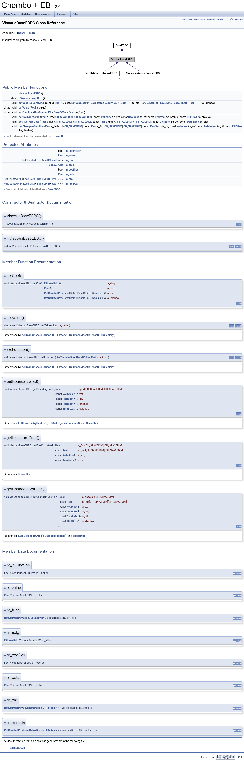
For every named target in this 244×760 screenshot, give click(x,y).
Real (57, 102)
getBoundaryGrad (29, 116)
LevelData (97, 102)
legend (122, 79)
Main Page (10, 14)
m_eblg (69, 164)
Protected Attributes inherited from (31, 189)
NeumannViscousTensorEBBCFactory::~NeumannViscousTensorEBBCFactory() (69, 335)
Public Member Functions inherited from (34, 136)
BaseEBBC (60, 136)
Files (77, 15)
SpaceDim (92, 423)
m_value (70, 155)
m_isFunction (73, 150)
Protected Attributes (215, 19)
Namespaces (44, 15)
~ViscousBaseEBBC (30, 98)
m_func (69, 160)
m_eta (69, 178)
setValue (24, 107)
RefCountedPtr (80, 102)
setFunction (26, 112)
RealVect (133, 116)
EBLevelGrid (36, 102)
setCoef (23, 102)
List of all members (234, 19)
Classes (63, 15)
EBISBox (192, 116)
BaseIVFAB (111, 102)
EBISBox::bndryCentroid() (33, 423)
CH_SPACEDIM (64, 116)
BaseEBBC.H (26, 33)
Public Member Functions (193, 19)
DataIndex (193, 121)
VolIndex (106, 116)
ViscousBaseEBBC (30, 93)
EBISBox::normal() (55, 535)
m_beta (69, 174)
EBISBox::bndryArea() (31, 535)
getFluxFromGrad (29, 121)
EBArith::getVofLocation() (64, 423)
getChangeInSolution (31, 126)
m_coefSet (71, 169)
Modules (26, 14)
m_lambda (71, 183)
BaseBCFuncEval (64, 112)
